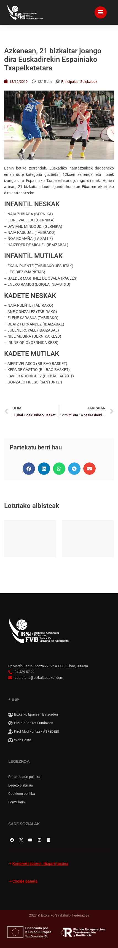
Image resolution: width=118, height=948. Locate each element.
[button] (29, 468)
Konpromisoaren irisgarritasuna (40, 863)
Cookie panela (24, 881)
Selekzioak (88, 82)
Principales (70, 82)
